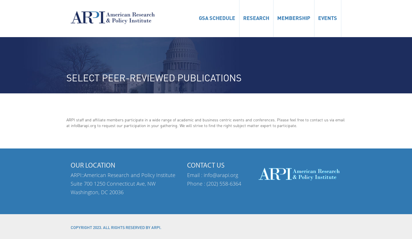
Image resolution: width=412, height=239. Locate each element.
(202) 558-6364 (224, 183)
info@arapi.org (221, 175)
